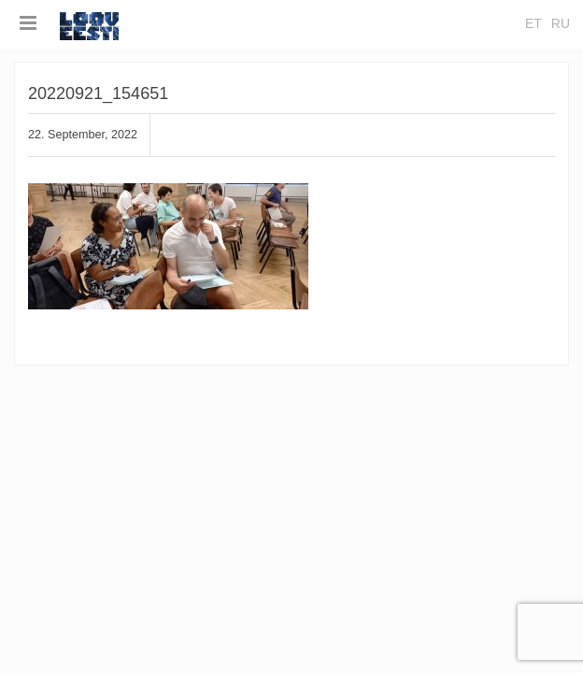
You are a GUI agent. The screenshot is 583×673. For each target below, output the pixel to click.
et (533, 23)
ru (560, 23)
